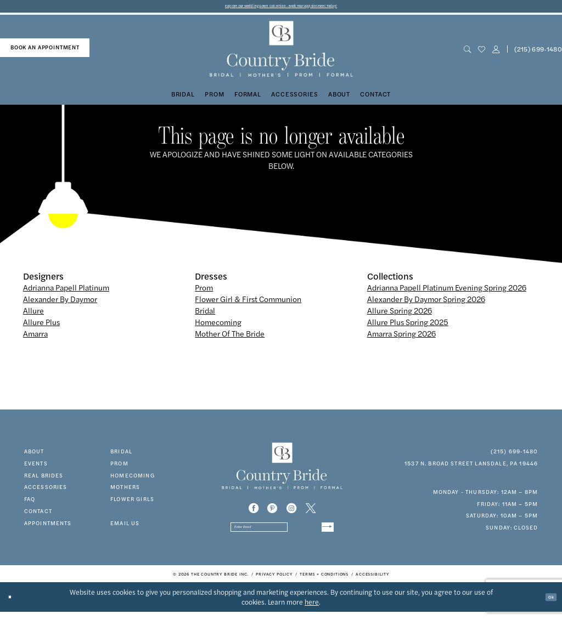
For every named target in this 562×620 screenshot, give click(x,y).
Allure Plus (41, 325)
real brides (44, 478)
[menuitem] (44, 51)
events (36, 467)
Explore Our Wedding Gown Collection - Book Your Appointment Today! (281, 8)
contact (38, 515)
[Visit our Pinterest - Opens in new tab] (272, 511)
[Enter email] (282, 534)
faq (29, 503)
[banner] (281, 53)
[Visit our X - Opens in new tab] (311, 511)
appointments (48, 526)
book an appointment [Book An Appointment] (45, 51)
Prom (204, 291)
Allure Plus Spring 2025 (407, 325)
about (34, 455)
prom (119, 467)
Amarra (35, 336)
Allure (33, 314)
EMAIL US (124, 526)
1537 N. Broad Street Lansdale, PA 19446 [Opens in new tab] (471, 467)
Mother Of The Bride (230, 336)
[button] (495, 53)
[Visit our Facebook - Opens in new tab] (253, 511)
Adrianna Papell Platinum (66, 291)
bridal (121, 455)
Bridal (205, 314)
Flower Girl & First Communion (248, 302)
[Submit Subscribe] (323, 534)
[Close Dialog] (13, 605)
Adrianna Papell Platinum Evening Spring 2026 (446, 291)
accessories (46, 490)
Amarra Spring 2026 (401, 336)
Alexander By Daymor (60, 302)
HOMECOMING (132, 478)
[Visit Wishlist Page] (481, 53)
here (312, 610)
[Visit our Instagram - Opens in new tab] (291, 511)
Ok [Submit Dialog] (547, 605)
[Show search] (467, 53)
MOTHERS (125, 490)
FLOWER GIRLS (132, 503)
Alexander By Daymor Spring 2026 (426, 302)
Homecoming (218, 325)
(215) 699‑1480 (514, 455)
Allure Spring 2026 (399, 314)
